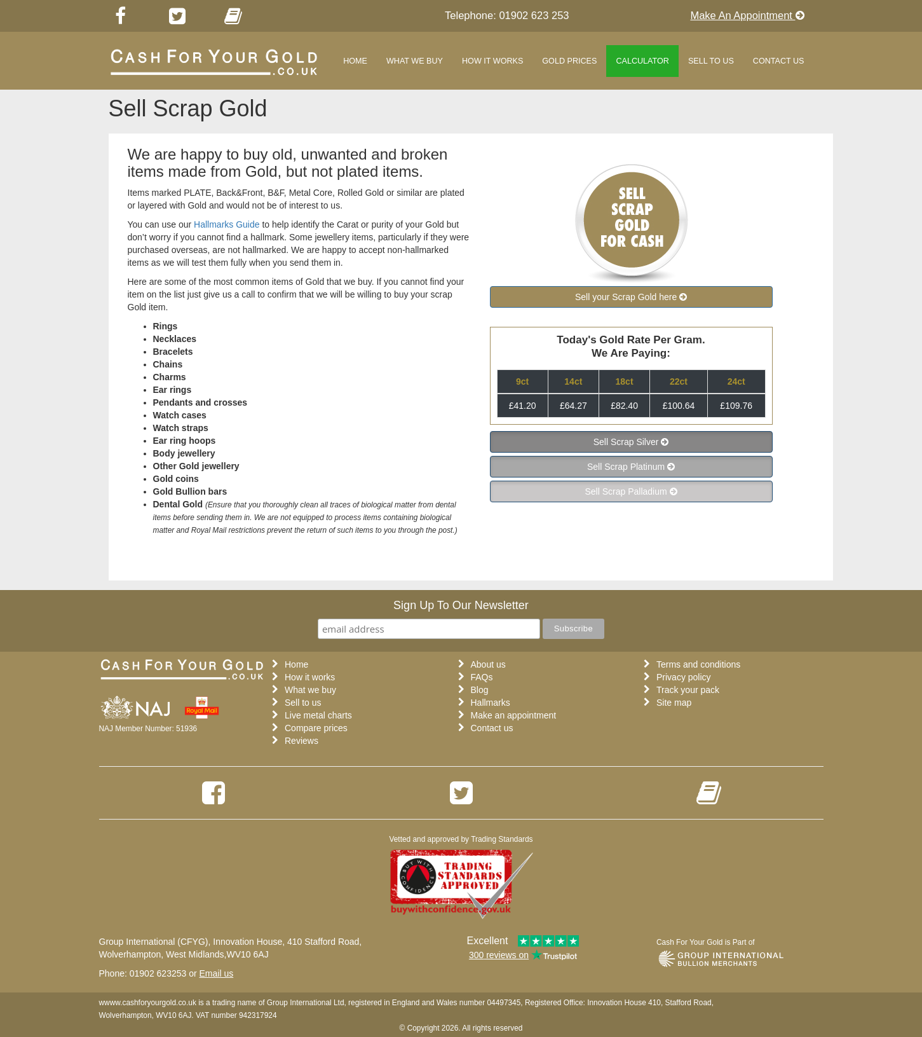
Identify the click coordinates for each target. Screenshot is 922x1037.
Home (355, 61)
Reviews (301, 741)
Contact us (492, 728)
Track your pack (687, 690)
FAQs (482, 677)
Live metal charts (318, 715)
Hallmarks (490, 702)
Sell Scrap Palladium (627, 491)
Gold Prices (569, 61)
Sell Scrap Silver (626, 442)
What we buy (414, 61)
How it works (492, 61)
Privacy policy (683, 677)
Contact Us (778, 61)
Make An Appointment (747, 15)
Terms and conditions (698, 664)
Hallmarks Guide (226, 224)
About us (488, 664)
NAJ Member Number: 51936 (148, 728)
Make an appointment (514, 715)
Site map (673, 702)
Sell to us (711, 61)
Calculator (642, 61)
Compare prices (316, 728)
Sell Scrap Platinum (627, 467)
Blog (480, 690)
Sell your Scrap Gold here (627, 297)
